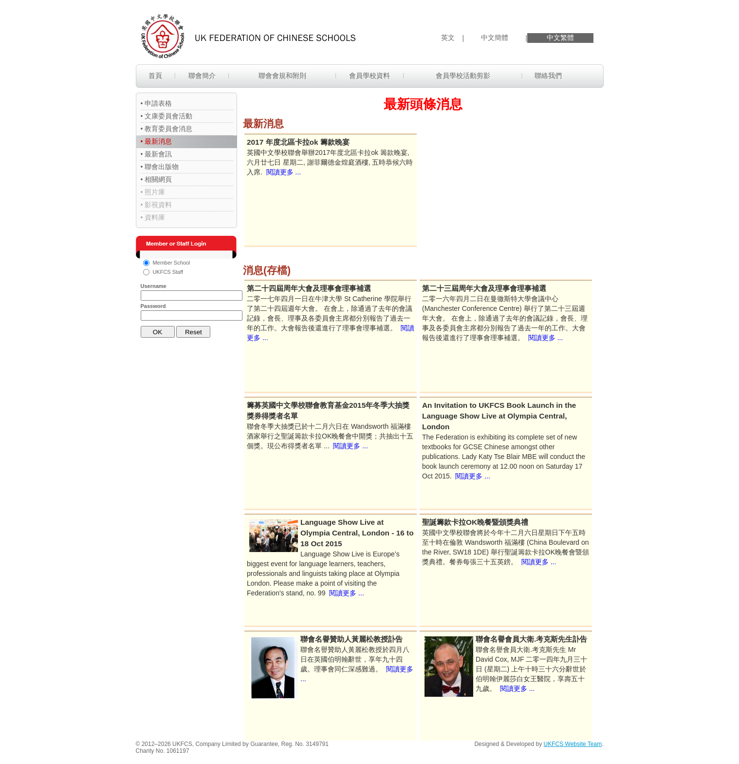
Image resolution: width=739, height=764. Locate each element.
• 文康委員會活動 (167, 116)
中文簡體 (494, 37)
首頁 (155, 75)
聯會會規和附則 (282, 75)
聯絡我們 (548, 75)
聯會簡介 (202, 75)
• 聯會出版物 (160, 167)
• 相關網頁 (156, 179)
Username (153, 286)
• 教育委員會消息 (167, 129)
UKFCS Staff (167, 272)
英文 (448, 37)
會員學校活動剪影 (463, 75)
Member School (171, 263)
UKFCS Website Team (573, 744)
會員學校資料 (369, 75)
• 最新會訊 (156, 154)
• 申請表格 (156, 103)
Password (153, 306)
